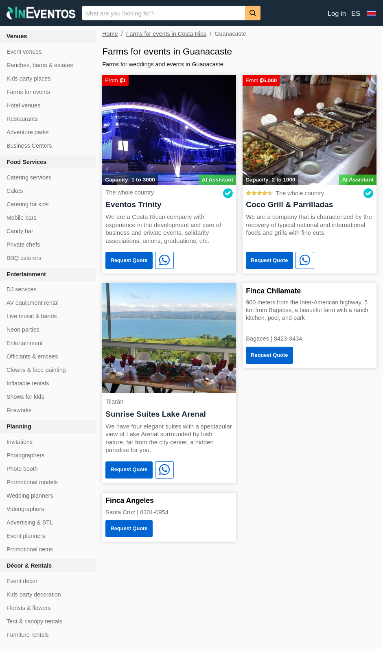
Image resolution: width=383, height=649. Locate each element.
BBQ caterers (24, 258)
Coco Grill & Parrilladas (289, 204)
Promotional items (30, 549)
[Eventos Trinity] (169, 129)
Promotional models (32, 482)
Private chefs (23, 244)
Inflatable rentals (28, 383)
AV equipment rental (33, 302)
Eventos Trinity (133, 204)
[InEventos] (41, 14)
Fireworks (19, 410)
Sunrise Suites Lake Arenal (155, 414)
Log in (337, 13)
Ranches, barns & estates (40, 65)
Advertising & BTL (30, 522)
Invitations (20, 442)
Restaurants (22, 119)
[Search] (252, 13)
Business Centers (29, 145)
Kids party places (28, 78)
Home (110, 34)
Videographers (25, 509)
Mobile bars (22, 217)
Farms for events (28, 92)
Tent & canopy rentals (34, 621)
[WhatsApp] (164, 260)
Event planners (26, 536)
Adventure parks (28, 132)
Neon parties (23, 329)
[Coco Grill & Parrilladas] (309, 129)
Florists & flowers (28, 608)
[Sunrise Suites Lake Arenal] (169, 337)
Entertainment (25, 343)
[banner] (191, 13)
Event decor (22, 581)
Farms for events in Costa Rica (166, 34)
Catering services (29, 177)
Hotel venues (23, 105)
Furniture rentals (28, 635)
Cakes (15, 191)
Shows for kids (25, 396)
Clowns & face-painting (36, 370)
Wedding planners (30, 495)
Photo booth (22, 468)
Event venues (24, 51)
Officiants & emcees (32, 356)
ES (355, 13)
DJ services (22, 289)
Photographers (25, 455)
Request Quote (128, 260)
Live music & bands (32, 316)
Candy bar (20, 231)
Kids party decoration (34, 594)
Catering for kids (28, 204)
